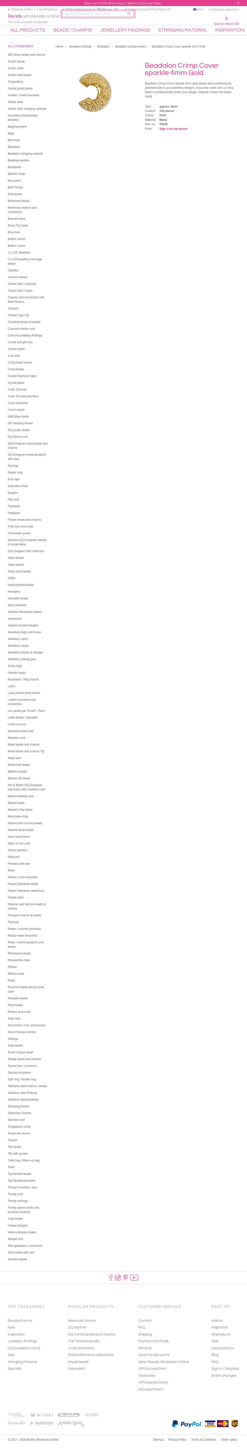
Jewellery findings (80, 53)
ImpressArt (77, 1376)
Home (59, 53)
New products (223, 1355)
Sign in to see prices (173, 135)
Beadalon (103, 53)
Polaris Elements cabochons (91, 1362)
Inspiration (16, 1341)
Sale (11, 1362)
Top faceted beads (83, 1348)
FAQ (215, 1369)
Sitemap (158, 1447)
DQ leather (77, 1334)
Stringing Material (22, 1369)
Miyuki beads (78, 1369)
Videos (217, 1327)
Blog (215, 1362)
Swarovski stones (82, 1327)
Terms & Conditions (203, 1447)
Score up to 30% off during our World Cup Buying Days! (122, 3)
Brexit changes (224, 1382)
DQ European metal (24, 1355)
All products (221, 1341)
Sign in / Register (226, 21)
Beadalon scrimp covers (130, 53)
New (11, 1334)
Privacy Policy (177, 1447)
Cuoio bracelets (80, 1355)
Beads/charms (20, 1327)
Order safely (229, 1447)
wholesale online (36, 20)
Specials (14, 1376)
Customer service (223, 9)
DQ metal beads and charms (91, 1341)
